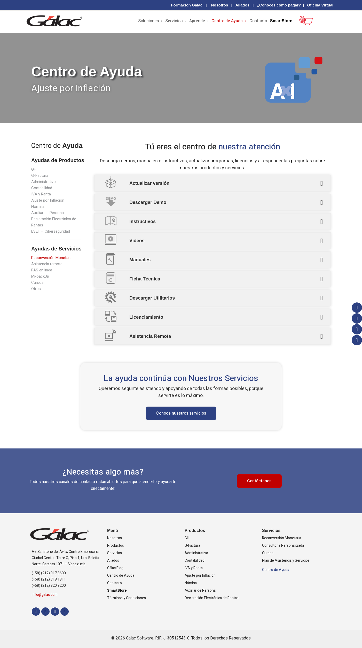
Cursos (37, 282)
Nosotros (219, 5)
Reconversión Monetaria (53, 258)
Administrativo (44, 182)
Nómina (38, 206)
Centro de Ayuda (120, 575)
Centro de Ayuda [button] (227, 21)
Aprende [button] (197, 21)
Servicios (114, 553)
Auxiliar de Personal (49, 213)
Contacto (258, 21)
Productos (115, 545)
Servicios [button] (174, 21)
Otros (36, 289)
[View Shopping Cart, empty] (302, 25)
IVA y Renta (41, 194)
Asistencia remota (47, 264)
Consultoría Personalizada (283, 545)
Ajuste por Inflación (48, 200)
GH (34, 169)
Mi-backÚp (41, 276)
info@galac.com (45, 594)
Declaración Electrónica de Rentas (212, 598)
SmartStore (281, 21)
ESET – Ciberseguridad (52, 231)
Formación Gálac (186, 5)
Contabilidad (42, 188)
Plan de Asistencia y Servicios (286, 560)
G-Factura (40, 175)
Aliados (242, 5)
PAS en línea (42, 270)
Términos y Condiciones (126, 598)
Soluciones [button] (148, 21)
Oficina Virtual (320, 5)
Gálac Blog (115, 568)
